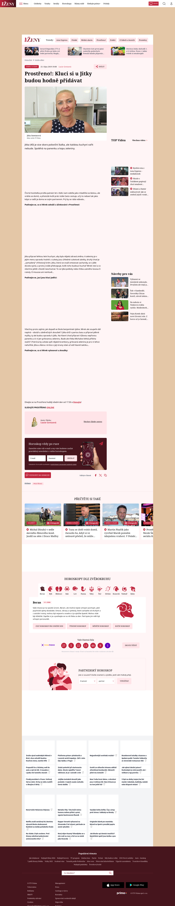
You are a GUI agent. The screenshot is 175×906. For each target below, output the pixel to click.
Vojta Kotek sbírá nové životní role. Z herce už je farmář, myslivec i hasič (138, 316)
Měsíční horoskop (100, 626)
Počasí (100, 858)
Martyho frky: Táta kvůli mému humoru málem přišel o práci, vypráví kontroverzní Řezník (70, 812)
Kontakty (58, 894)
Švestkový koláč (95, 864)
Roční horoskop (122, 626)
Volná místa (31, 887)
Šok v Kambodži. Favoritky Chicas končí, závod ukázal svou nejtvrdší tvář (139, 293)
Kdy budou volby (111, 858)
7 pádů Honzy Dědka (35, 861)
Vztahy (47, 3)
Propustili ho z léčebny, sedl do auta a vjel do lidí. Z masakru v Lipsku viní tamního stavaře (38, 770)
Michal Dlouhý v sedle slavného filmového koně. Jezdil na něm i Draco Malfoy (42, 533)
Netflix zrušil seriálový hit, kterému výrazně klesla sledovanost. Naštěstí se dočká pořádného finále (39, 825)
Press (57, 887)
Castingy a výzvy (61, 891)
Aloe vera (90, 861)
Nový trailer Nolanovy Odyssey (39, 810)
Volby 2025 (49, 861)
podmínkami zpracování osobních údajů (63, 464)
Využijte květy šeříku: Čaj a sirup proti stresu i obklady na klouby (103, 811)
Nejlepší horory (63, 858)
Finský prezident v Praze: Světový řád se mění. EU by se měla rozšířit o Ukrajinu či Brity (39, 781)
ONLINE (50, 407)
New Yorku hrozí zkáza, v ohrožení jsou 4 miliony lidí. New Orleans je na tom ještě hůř (103, 781)
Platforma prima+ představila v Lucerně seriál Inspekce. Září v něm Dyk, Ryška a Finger (71, 758)
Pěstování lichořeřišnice (105, 861)
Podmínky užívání (34, 898)
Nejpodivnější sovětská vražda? (103, 755)
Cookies (30, 902)
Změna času (85, 858)
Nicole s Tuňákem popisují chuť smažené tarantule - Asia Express (138, 184)
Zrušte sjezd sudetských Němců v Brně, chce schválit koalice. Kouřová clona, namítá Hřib (39, 758)
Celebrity (37, 3)
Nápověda (59, 902)
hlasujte (77, 402)
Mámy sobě (79, 3)
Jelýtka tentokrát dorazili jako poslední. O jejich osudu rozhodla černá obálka (70, 781)
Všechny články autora (93, 421)
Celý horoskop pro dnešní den (49, 626)
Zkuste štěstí (131, 645)
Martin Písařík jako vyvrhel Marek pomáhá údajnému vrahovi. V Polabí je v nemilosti (119, 534)
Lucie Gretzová (65, 66)
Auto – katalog (140, 858)
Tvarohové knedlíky (140, 861)
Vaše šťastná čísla (85, 639)
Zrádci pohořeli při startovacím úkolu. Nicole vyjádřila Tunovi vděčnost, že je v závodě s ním (71, 770)
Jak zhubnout (34, 858)
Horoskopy (66, 3)
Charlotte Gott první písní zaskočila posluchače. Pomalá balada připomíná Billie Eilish (93, 52)
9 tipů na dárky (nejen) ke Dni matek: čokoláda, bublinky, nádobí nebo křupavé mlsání (135, 781)
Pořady (106, 3)
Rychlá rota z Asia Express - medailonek (137, 171)
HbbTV (30, 894)
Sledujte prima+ (93, 3)
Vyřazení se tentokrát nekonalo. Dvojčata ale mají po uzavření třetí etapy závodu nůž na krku (139, 282)
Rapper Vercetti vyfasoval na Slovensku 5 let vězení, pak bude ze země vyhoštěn (71, 824)
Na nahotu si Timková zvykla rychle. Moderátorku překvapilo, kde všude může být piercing (139, 305)
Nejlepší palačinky (80, 864)
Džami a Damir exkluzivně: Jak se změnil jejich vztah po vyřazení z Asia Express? (138, 194)
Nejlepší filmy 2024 (48, 858)
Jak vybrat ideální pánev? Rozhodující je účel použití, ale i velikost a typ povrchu (134, 770)
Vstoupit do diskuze (38, 475)
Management (60, 883)
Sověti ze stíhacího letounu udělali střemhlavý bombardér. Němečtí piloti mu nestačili (103, 770)
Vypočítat (123, 680)
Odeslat (69, 457)
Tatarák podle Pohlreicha (75, 861)
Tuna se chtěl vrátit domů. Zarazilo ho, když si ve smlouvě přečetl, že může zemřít (81, 534)
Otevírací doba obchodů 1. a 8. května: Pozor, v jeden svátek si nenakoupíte (136, 51)
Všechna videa (139, 140)
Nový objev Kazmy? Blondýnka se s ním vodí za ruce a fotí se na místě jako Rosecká (71, 836)
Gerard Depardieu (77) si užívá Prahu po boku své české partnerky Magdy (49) (50, 52)
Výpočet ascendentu (123, 861)
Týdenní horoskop (77, 626)
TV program (74, 858)
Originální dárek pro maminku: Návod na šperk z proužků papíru (102, 824)
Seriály (56, 3)
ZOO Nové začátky (126, 858)
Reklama (30, 891)
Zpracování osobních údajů (65, 898)
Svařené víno (59, 861)
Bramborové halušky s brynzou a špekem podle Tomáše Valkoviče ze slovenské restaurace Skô (134, 758)
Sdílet (101, 67)
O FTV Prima (32, 883)
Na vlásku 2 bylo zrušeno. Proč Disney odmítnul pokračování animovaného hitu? (37, 836)
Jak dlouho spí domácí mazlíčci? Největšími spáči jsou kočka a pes (103, 836)
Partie (94, 858)
